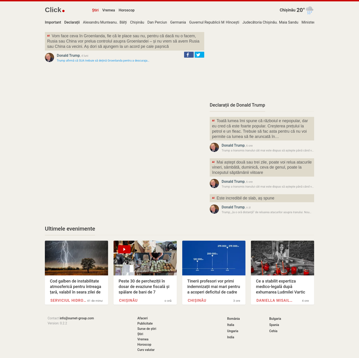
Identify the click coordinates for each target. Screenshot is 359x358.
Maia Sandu (288, 22)
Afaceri (142, 318)
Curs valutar (146, 350)
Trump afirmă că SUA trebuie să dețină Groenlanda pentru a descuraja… (103, 60)
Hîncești (232, 22)
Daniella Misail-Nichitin (274, 300)
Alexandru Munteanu (100, 22)
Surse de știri (146, 329)
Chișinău (288, 10)
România (233, 318)
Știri (95, 10)
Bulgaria (275, 318)
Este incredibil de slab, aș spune (243, 198)
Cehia (273, 331)
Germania (178, 22)
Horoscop (127, 10)
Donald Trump (68, 55)
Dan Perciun (157, 22)
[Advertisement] (262, 64)
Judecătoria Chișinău (259, 22)
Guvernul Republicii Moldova (212, 22)
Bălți (123, 22)
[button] (189, 55)
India (230, 337)
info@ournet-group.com (77, 318)
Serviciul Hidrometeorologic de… (68, 300)
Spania (274, 325)
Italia (230, 325)
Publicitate (145, 323)
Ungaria (232, 331)
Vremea (108, 10)
